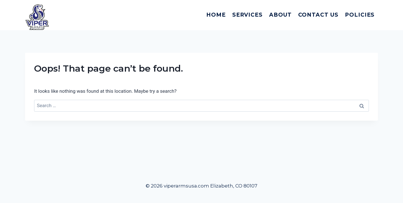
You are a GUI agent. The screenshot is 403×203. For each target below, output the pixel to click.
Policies (360, 15)
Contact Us (318, 15)
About (280, 15)
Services (247, 15)
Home (216, 15)
